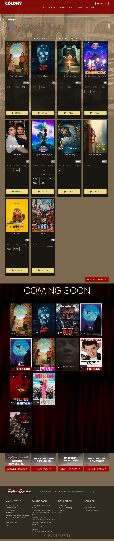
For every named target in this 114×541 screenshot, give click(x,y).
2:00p (16, 168)
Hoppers (8, 527)
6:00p (35, 181)
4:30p (24, 168)
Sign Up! (102, 3)
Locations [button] (103, 13)
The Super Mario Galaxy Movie (16, 520)
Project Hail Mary (11, 522)
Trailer (17, 115)
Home (56, 13)
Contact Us (88, 508)
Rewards (85, 13)
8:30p (35, 186)
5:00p (76, 168)
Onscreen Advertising (65, 510)
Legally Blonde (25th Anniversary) (42, 534)
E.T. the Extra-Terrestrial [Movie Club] (43, 512)
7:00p (9, 172)
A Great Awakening (12, 512)
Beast (34, 510)
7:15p (24, 89)
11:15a (61, 89)
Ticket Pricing (62, 508)
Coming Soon (65, 13)
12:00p (87, 89)
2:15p (9, 89)
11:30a (9, 168)
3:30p (35, 177)
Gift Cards (76, 13)
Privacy (60, 515)
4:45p (16, 89)
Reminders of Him (11, 525)
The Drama (9, 515)
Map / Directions (89, 510)
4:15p (69, 89)
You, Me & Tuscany (12, 508)
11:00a (35, 247)
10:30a (35, 168)
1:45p (43, 172)
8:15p (43, 89)
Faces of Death (11, 510)
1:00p (35, 172)
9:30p (95, 94)
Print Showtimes (96, 282)
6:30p (42, 181)
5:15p (35, 89)
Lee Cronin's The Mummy (40, 520)
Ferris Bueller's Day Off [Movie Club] (43, 522)
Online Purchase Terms (91, 512)
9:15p (9, 94)
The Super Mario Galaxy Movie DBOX (18, 517)
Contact (93, 13)
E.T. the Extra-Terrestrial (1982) (41, 508)
